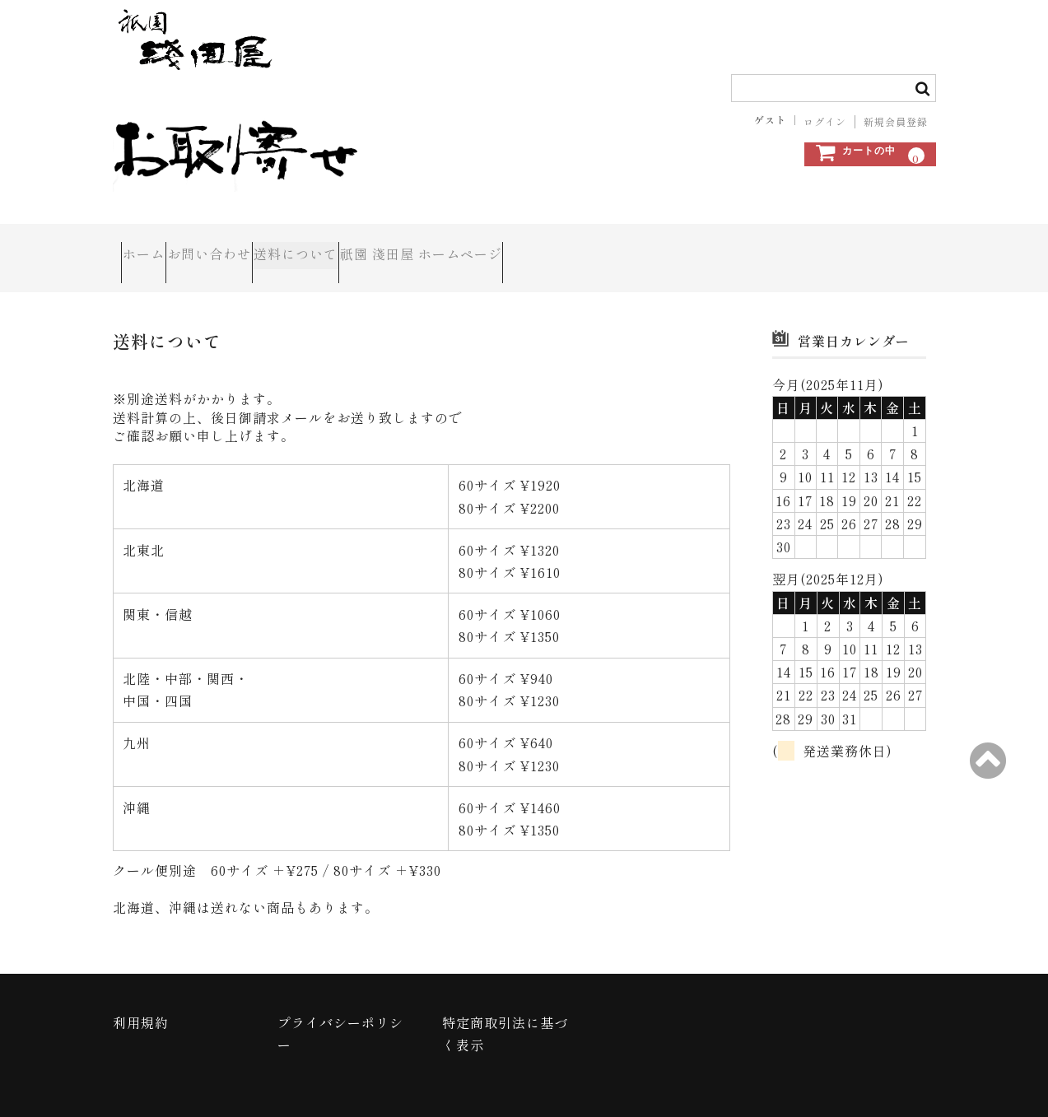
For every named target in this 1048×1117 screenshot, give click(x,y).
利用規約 (141, 993)
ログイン (824, 121)
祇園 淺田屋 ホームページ (538, 244)
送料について (377, 244)
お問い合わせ (254, 244)
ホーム (153, 244)
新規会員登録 (896, 121)
